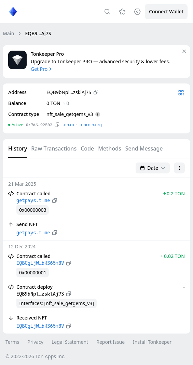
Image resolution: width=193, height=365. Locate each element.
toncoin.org (91, 125)
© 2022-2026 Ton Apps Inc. (35, 356)
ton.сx (68, 125)
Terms (12, 342)
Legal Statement (70, 342)
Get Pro (42, 69)
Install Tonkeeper (152, 342)
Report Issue (110, 342)
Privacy (35, 342)
